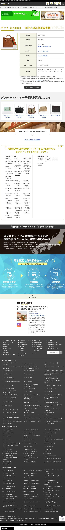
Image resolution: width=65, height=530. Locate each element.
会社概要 (50, 344)
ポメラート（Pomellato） (9, 506)
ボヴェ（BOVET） (49, 419)
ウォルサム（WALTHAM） (30, 478)
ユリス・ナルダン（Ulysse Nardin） (33, 422)
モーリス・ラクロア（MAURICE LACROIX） (11, 422)
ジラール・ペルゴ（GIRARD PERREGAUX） (10, 396)
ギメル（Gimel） (7, 482)
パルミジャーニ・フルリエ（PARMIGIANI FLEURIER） (51, 406)
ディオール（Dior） (8, 453)
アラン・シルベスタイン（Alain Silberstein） (52, 368)
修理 (59, 3)
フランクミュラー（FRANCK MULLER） (18, 173)
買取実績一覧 (6, 350)
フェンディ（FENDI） (29, 457)
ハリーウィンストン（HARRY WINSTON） (27, 168)
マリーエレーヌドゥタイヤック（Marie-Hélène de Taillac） (52, 506)
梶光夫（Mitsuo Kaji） (8, 515)
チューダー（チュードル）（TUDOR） (18, 163)
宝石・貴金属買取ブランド (9, 471)
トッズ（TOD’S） (48, 453)
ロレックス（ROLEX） (8, 177)
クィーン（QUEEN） (29, 482)
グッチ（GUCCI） (43, 55)
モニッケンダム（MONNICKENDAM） (12, 513)
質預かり (22, 359)
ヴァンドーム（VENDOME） (10, 478)
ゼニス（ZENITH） (49, 396)
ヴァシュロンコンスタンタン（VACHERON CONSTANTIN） (31, 372)
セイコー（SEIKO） (29, 396)
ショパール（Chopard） (50, 393)
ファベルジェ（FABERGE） (51, 499)
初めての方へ (6, 348)
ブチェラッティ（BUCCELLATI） (32, 501)
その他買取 (36, 355)
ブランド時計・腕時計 (40, 159)
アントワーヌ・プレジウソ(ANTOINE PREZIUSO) (12, 372)
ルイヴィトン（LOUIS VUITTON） (37, 319)
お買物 (51, 3)
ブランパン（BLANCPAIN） (10, 417)
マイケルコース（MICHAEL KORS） (53, 463)
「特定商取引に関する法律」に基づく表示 (55, 349)
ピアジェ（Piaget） (8, 410)
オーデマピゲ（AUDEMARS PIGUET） (53, 375)
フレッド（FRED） (28, 503)
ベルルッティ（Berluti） (50, 460)
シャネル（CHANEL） (8, 393)
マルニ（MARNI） (8, 466)
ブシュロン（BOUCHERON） (10, 501)
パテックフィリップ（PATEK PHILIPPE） (27, 163)
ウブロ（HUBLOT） (9, 167)
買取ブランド (37, 344)
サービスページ (39, 80)
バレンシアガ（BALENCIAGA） (11, 457)
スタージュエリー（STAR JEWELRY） (53, 490)
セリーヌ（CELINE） (29, 450)
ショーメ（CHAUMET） (30, 393)
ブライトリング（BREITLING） (9, 162)
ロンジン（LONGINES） (50, 427)
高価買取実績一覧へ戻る (32, 87)
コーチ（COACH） (8, 444)
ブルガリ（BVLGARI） (29, 417)
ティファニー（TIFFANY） (10, 402)
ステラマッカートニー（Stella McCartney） (10, 450)
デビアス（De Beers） (29, 495)
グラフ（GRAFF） (7, 484)
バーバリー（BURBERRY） (30, 455)
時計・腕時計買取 (38, 346)
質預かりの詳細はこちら (44, 46)
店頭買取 (22, 353)
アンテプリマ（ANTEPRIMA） (31, 434)
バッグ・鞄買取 (37, 349)
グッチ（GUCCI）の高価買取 (32, 140)
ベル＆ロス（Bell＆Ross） (9, 419)
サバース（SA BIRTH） (50, 484)
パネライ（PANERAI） (18, 167)
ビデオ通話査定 (23, 349)
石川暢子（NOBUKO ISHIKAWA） (32, 515)
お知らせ (5, 354)
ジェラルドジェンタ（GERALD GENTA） (52, 386)
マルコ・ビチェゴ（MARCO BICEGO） (10, 510)
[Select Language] (7, 528)
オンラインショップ (53, 352)
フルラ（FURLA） (28, 460)
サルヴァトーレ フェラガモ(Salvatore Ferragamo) (53, 444)
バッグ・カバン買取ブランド (9, 431)
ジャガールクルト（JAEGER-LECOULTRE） (31, 390)
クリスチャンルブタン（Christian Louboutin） (32, 440)
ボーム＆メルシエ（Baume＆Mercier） (33, 419)
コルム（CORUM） (29, 386)
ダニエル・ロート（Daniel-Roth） (32, 399)
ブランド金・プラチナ (41, 164)
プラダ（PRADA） (49, 457)
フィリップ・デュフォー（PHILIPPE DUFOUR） (53, 410)
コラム (35, 357)
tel (47, 3)
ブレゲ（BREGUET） (49, 417)
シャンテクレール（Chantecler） (32, 487)
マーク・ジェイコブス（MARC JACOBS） (31, 462)
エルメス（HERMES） (29, 375)
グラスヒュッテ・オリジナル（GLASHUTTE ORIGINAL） (51, 382)
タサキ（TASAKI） (8, 492)
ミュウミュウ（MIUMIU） (30, 466)
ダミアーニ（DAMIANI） (30, 492)
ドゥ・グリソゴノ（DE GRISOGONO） (29, 402)
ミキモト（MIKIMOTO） (30, 510)
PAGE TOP (32, 301)
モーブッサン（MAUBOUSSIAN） (52, 510)
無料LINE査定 (23, 346)
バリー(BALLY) (47, 455)
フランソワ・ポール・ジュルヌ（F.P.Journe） (52, 414)
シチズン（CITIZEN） (8, 390)
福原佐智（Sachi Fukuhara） (51, 515)
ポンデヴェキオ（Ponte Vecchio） (32, 506)
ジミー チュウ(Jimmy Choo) (30, 447)
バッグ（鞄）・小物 (43, 51)
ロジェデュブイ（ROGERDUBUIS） (53, 425)
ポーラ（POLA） (48, 503)
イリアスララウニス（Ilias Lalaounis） (33, 474)
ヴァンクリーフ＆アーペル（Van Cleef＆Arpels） (53, 372)
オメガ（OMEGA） (18, 159)
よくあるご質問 (7, 352)
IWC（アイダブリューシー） (27, 159)
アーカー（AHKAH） (8, 474)
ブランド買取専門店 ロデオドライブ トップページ (10, 345)
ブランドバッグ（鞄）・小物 (48, 160)
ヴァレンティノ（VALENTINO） (52, 434)
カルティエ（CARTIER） (30, 378)
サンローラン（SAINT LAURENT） (11, 447)
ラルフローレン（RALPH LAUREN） (53, 422)
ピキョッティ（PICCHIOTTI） (31, 499)
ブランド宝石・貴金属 (55, 159)
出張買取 (22, 355)
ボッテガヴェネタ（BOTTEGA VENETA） (10, 462)
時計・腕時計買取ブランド (9, 365)
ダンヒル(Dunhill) (48, 450)
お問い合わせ (6, 357)
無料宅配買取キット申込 (9, 359)
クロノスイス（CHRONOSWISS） (11, 386)
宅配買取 (22, 351)
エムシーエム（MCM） (9, 437)
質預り (55, 3)
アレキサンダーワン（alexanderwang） (8, 434)
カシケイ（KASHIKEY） (9, 480)
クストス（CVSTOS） (8, 382)
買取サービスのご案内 (25, 344)
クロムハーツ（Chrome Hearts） (32, 484)
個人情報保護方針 (52, 346)
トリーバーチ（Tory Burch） (10, 455)
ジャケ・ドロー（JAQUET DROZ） (53, 390)
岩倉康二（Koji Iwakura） (50, 513)
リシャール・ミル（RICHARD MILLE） (12, 425)
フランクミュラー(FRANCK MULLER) (53, 501)
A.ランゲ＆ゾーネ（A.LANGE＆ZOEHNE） (11, 368)
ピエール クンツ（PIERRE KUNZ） (32, 410)
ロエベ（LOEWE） (8, 468)
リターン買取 (23, 357)
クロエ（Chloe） (48, 440)
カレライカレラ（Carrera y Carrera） (53, 480)
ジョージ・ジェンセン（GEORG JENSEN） (52, 487)
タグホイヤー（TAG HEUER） (10, 399)
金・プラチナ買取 (38, 353)
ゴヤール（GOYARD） (29, 444)
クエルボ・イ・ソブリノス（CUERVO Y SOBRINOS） (53, 378)
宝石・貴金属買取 (38, 351)
